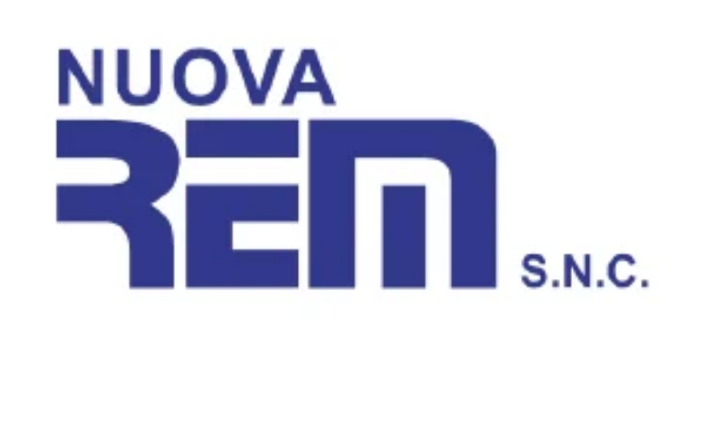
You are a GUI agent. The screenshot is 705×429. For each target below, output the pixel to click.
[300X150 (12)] (352, 349)
